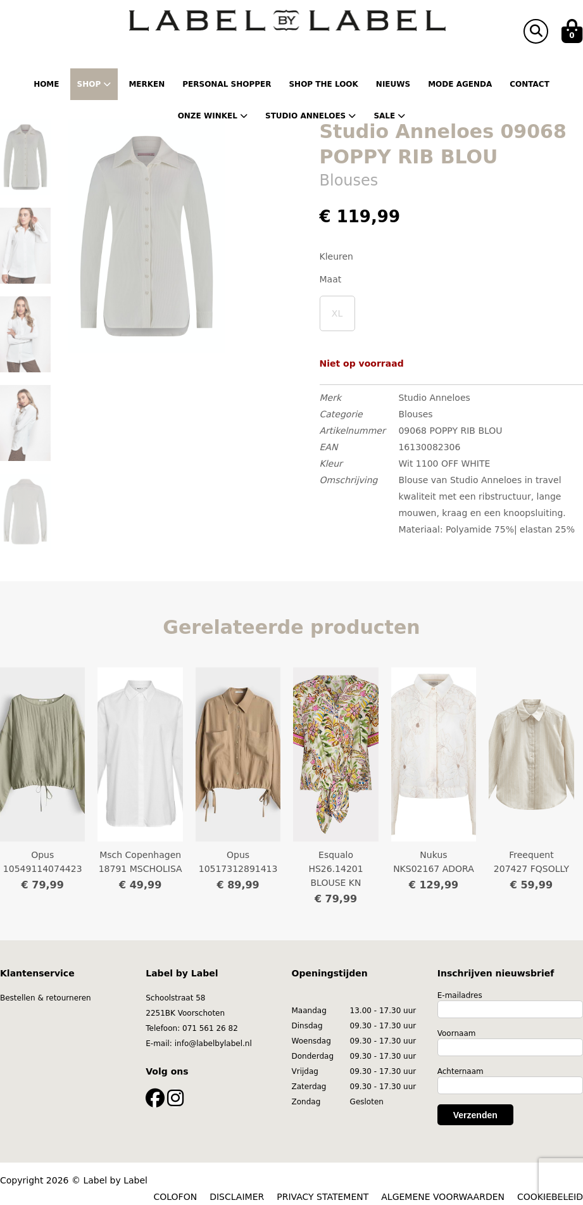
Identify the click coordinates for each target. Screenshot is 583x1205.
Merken (147, 84)
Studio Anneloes (310, 115)
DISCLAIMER (237, 1197)
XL (337, 313)
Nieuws (393, 84)
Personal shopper (226, 84)
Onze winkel (213, 115)
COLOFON (175, 1197)
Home (46, 84)
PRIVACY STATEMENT (322, 1197)
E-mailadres (459, 995)
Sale (389, 115)
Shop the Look (323, 84)
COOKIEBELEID (550, 1197)
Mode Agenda (460, 84)
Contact (529, 84)
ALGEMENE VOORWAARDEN (443, 1197)
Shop (94, 84)
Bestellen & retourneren (45, 998)
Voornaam (456, 1033)
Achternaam (460, 1071)
